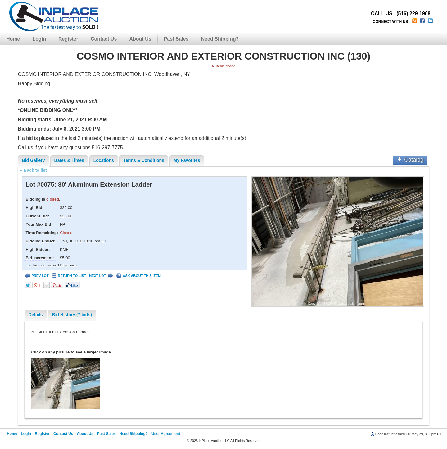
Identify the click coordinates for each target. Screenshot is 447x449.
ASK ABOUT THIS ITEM (138, 275)
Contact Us (104, 39)
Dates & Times (69, 160)
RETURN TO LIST (69, 275)
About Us (140, 39)
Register (68, 39)
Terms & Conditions (143, 160)
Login (39, 39)
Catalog (410, 160)
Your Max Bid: (39, 224)
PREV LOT (37, 275)
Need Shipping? (220, 39)
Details (36, 314)
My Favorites (187, 160)
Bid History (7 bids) (72, 314)
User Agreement (165, 434)
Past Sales (176, 39)
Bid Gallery (33, 160)
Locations (103, 160)
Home (13, 39)
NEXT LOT (101, 275)
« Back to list (33, 170)
